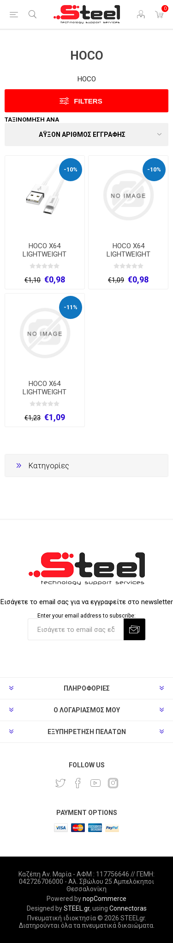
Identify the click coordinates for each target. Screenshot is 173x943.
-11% (71, 307)
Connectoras (128, 908)
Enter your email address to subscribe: (86, 615)
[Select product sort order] (86, 134)
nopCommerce (104, 898)
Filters (88, 101)
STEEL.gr (76, 908)
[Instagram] (113, 783)
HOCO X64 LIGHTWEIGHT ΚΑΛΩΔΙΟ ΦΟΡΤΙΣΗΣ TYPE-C (44, 396)
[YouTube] (95, 783)
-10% (71, 169)
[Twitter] (60, 783)
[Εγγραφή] (76, 629)
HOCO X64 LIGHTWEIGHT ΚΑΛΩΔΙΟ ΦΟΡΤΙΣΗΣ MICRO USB (44, 258)
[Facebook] (78, 783)
